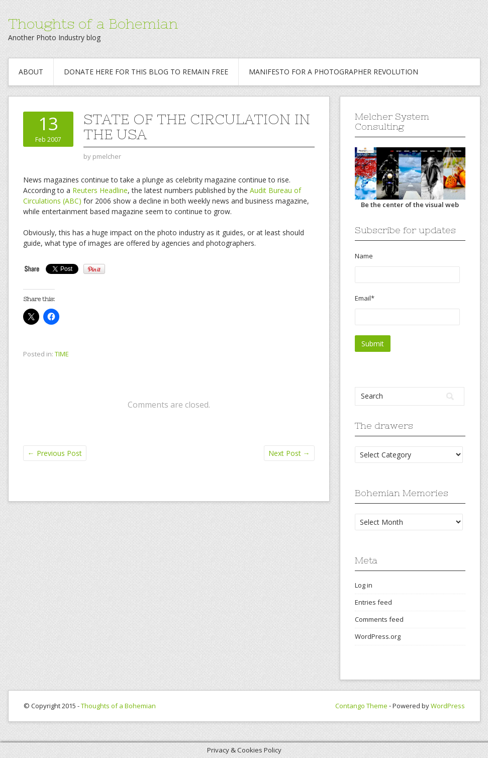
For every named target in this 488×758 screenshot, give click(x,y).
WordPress (448, 705)
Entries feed (373, 602)
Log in (363, 585)
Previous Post (55, 453)
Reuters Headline (100, 190)
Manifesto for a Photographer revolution (333, 71)
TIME (62, 353)
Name (407, 267)
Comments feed (379, 619)
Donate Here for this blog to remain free (146, 71)
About (31, 71)
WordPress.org (378, 636)
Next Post (289, 453)
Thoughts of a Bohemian (93, 24)
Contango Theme (361, 705)
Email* (407, 309)
